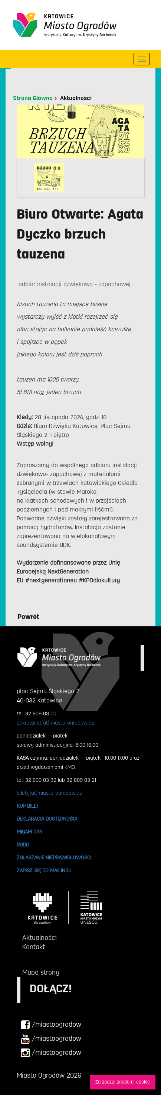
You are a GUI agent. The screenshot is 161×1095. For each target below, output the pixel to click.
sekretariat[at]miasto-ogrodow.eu (55, 722)
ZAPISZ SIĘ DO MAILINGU (44, 870)
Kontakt (33, 947)
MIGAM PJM (29, 831)
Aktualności (76, 98)
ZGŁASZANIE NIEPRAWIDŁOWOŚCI (54, 857)
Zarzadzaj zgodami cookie (122, 1081)
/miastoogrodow (50, 1025)
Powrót (28, 616)
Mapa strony (40, 972)
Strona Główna (33, 98)
